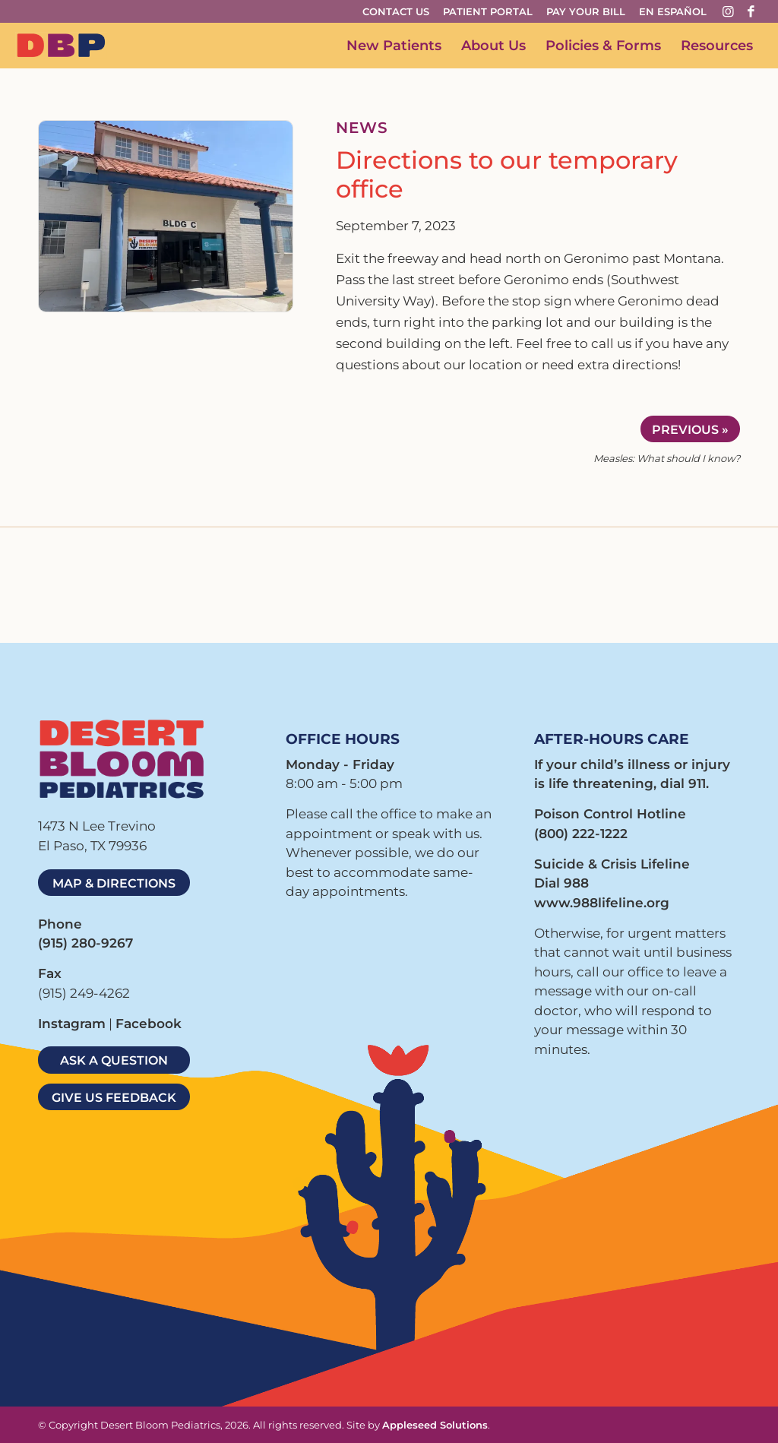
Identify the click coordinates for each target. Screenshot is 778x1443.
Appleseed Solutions (435, 1425)
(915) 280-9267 (85, 943)
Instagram (72, 1023)
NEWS (362, 128)
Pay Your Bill (585, 11)
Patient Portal (488, 11)
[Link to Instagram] (728, 11)
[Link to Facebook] (751, 11)
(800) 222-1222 (581, 833)
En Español (673, 11)
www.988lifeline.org (601, 902)
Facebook (148, 1023)
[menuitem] (400, 12)
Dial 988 (561, 883)
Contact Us (395, 11)
